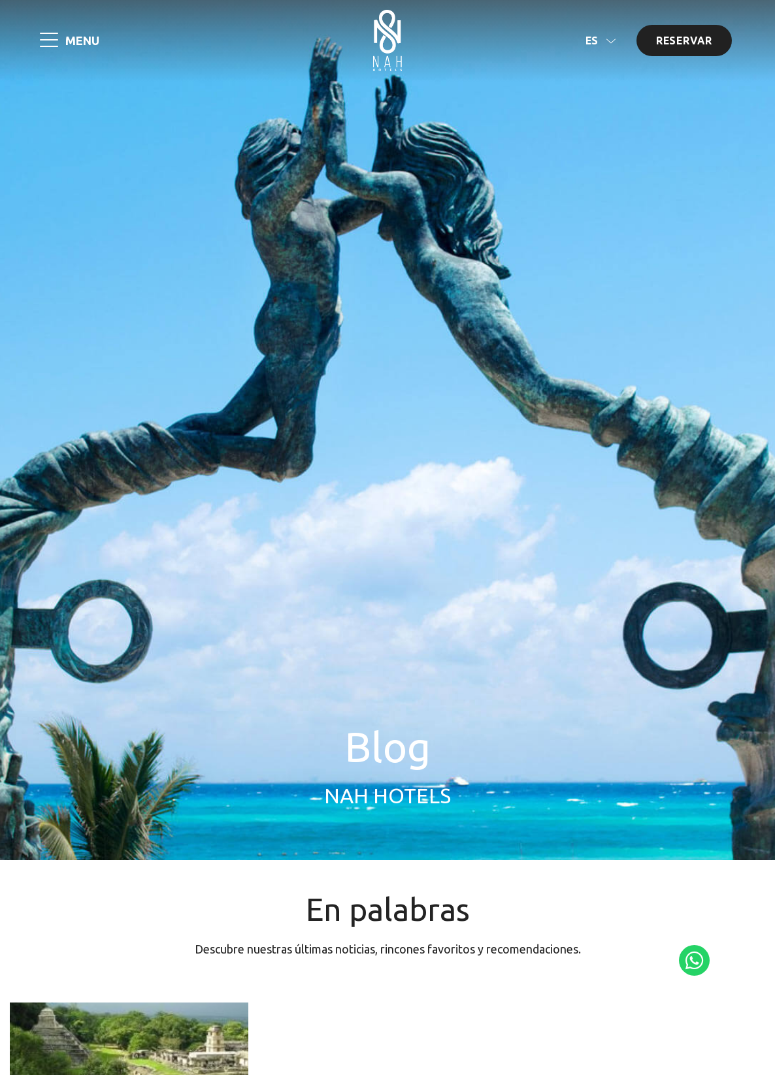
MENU (82, 40)
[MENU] (49, 41)
